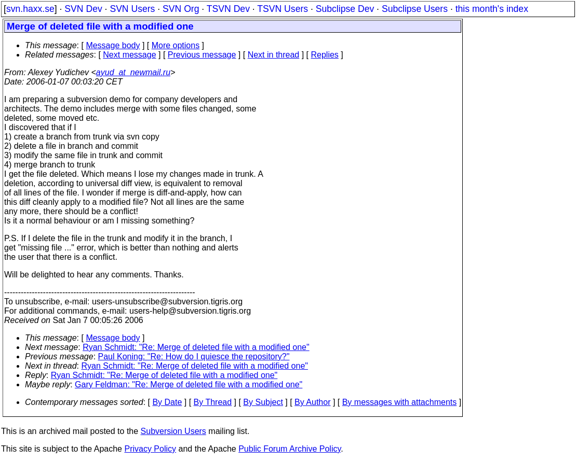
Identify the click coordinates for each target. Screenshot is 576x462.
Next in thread (274, 54)
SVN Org (181, 9)
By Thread (213, 402)
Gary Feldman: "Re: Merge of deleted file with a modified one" (188, 384)
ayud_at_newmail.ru (133, 72)
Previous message (202, 54)
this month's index (492, 9)
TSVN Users (282, 9)
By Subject (263, 402)
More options (176, 45)
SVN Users (132, 9)
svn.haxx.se (30, 9)
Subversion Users (173, 431)
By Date (167, 402)
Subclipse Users (415, 9)
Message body (113, 45)
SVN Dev (83, 9)
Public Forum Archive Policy (289, 448)
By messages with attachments (399, 402)
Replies (325, 54)
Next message (129, 54)
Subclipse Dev (345, 9)
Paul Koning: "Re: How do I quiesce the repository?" (194, 356)
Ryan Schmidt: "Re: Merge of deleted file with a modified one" (196, 347)
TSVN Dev (228, 9)
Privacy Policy (150, 448)
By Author (312, 402)
